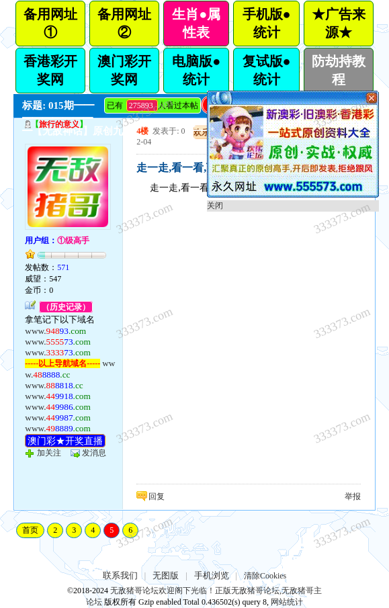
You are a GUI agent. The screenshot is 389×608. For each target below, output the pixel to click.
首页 (30, 530)
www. (55, 331)
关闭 (215, 205)
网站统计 (287, 602)
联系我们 (120, 575)
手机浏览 (211, 575)
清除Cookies (265, 575)
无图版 (166, 575)
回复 (156, 496)
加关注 (49, 453)
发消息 (94, 453)
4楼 (142, 131)
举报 (353, 496)
